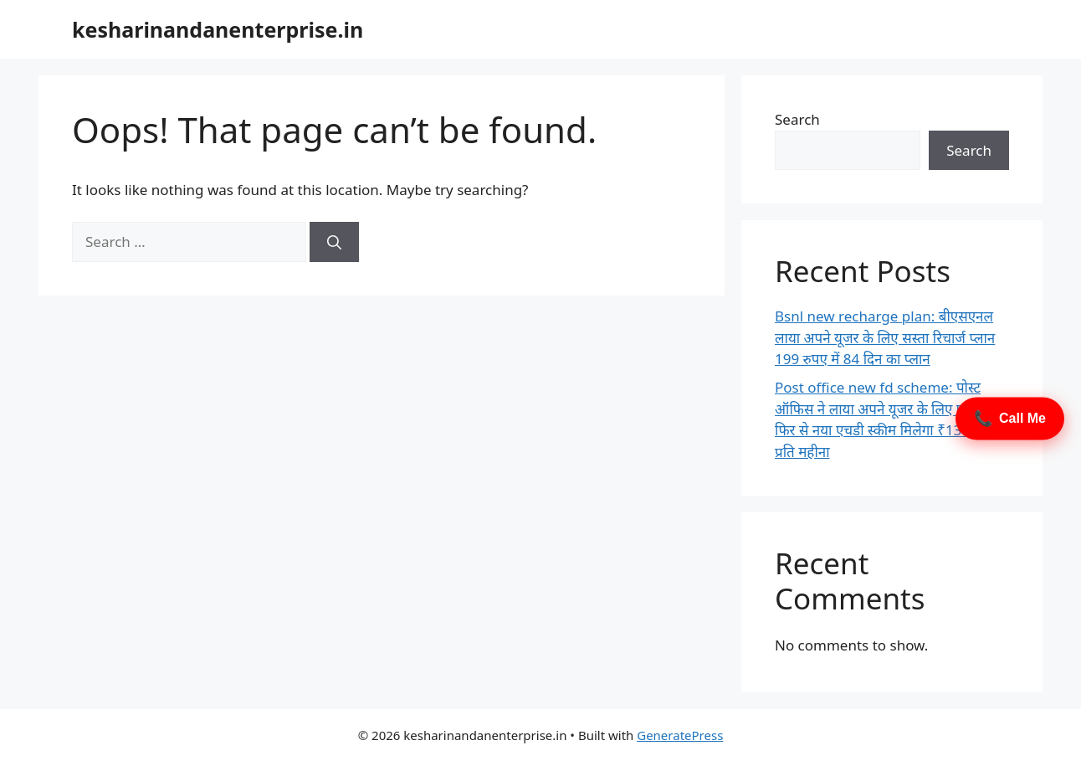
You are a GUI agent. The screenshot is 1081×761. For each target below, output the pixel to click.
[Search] (334, 242)
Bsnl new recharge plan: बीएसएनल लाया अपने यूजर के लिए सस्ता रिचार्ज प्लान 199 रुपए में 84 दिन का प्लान (885, 337)
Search (797, 119)
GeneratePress (680, 735)
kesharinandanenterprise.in (217, 29)
